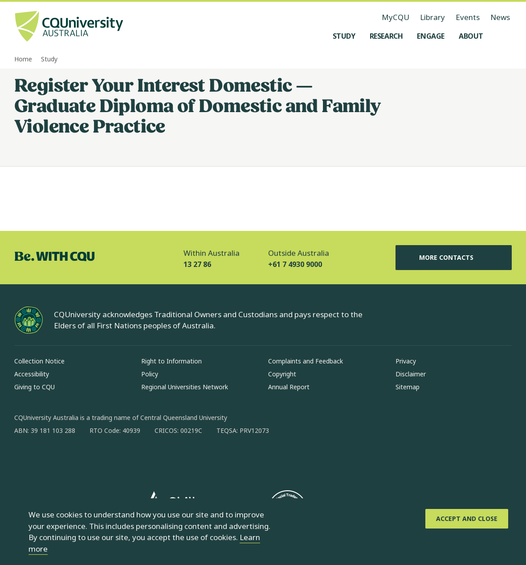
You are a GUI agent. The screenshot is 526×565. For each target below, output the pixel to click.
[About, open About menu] (471, 36)
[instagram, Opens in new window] (47, 459)
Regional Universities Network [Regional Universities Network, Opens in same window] (184, 387)
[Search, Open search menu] (503, 36)
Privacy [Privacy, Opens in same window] (406, 361)
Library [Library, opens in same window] (432, 17)
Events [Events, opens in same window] (468, 17)
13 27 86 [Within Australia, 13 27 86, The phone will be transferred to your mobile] (197, 264)
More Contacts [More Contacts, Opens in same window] (453, 257)
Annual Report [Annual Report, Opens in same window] (289, 387)
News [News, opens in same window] (500, 17)
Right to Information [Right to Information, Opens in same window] (171, 361)
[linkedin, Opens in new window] (70, 459)
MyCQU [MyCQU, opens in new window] (395, 17)
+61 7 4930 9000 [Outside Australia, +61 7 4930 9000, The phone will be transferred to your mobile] (295, 264)
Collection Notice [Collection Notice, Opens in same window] (39, 361)
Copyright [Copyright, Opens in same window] (282, 374)
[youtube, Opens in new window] (116, 459)
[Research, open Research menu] (386, 36)
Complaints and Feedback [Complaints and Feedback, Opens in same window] (305, 361)
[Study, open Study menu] (344, 36)
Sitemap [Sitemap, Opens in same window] (408, 387)
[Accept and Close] (466, 519)
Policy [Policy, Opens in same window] (149, 374)
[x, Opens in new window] (93, 459)
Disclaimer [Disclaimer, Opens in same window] (411, 374)
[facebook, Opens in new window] (24, 459)
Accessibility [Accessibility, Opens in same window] (31, 374)
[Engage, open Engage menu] (430, 36)
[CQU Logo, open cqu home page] (69, 27)
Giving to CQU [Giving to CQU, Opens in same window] (34, 387)
